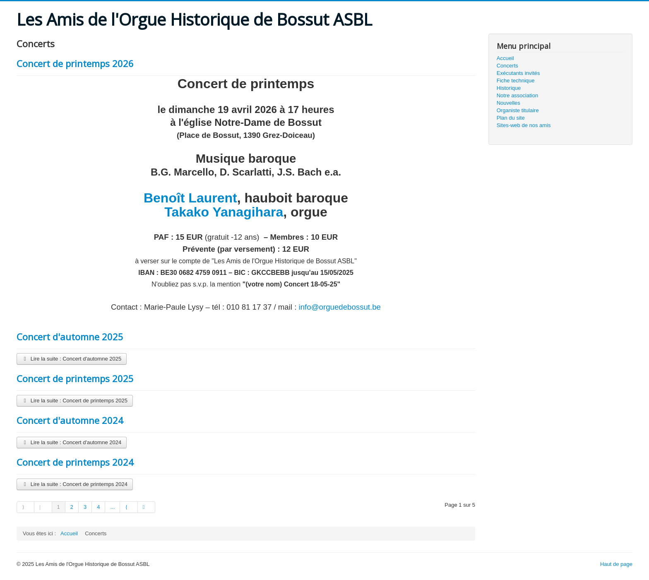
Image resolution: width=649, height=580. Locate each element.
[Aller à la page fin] (146, 507)
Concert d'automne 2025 (70, 336)
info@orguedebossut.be (340, 307)
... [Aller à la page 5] (112, 507)
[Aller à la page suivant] (128, 507)
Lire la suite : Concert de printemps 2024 (74, 484)
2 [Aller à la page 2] (71, 507)
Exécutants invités (518, 73)
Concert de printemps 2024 (75, 462)
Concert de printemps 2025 (75, 378)
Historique (509, 88)
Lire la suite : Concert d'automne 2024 (71, 442)
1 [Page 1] (58, 507)
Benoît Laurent (190, 197)
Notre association (517, 95)
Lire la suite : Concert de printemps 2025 (74, 400)
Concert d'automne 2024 (70, 420)
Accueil (505, 58)
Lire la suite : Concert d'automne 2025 (71, 359)
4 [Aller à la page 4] (98, 507)
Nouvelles (508, 103)
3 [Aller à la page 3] (85, 507)
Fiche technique (516, 80)
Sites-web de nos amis (524, 125)
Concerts (507, 66)
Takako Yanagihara (223, 212)
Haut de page (616, 564)
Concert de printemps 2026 (75, 63)
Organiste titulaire (518, 110)
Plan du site (511, 118)
